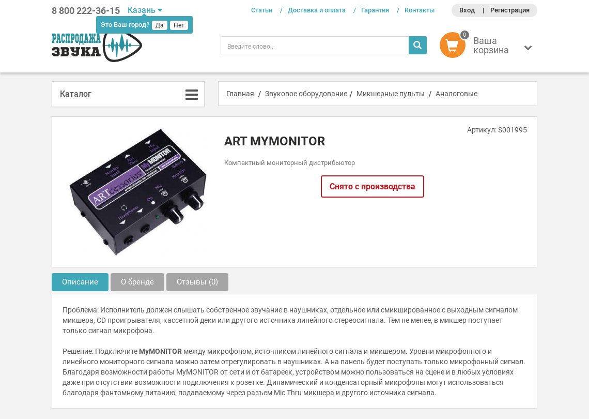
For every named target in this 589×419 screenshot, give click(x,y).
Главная (240, 93)
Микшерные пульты (391, 93)
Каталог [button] (75, 94)
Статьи (261, 10)
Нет (179, 25)
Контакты (420, 10)
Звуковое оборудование (306, 93)
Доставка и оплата (317, 10)
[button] (488, 47)
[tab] (128, 94)
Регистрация (510, 10)
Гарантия (375, 10)
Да (160, 25)
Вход (467, 10)
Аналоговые (456, 93)
